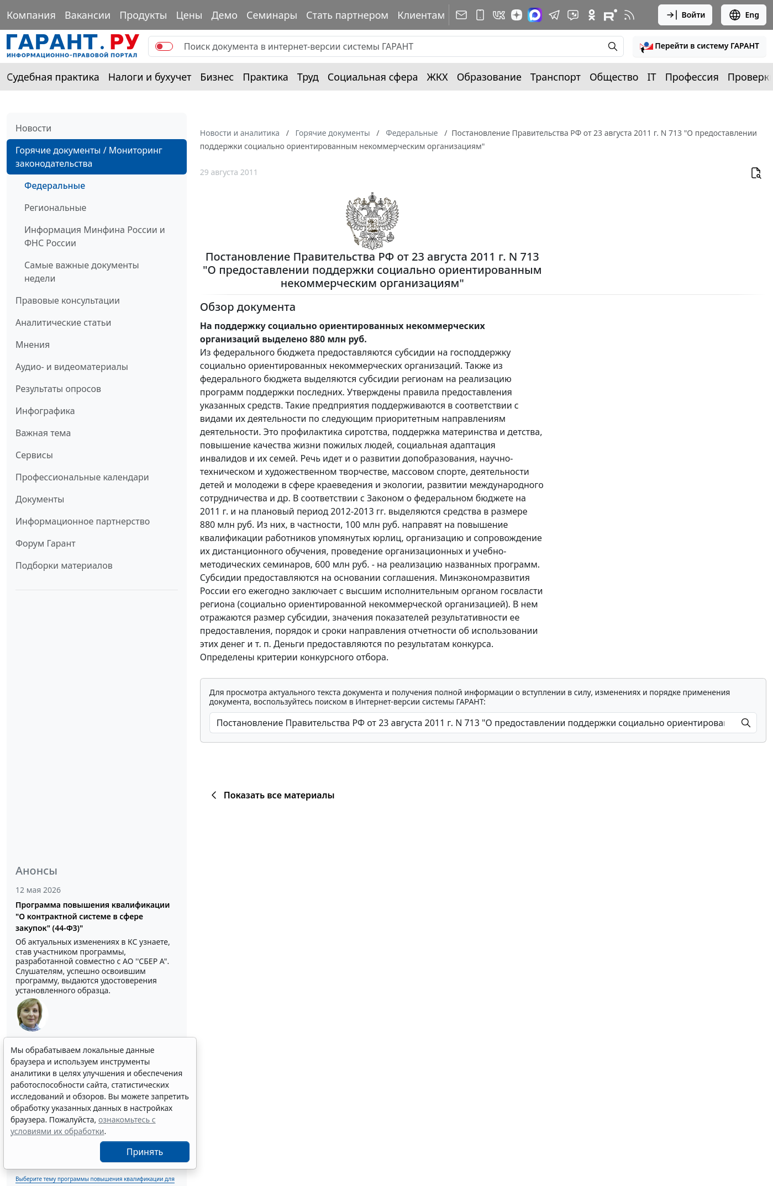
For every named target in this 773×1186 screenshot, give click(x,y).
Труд (308, 76)
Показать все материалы (271, 795)
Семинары (271, 15)
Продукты (143, 15)
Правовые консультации (67, 300)
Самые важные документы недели (81, 271)
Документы (39, 499)
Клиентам (421, 15)
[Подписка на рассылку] (461, 15)
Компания (31, 15)
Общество (614, 76)
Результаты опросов (58, 389)
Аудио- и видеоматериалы (71, 367)
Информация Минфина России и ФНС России (94, 236)
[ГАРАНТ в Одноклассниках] (591, 15)
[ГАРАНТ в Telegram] (554, 15)
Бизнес (217, 76)
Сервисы (34, 455)
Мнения (32, 344)
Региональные (55, 208)
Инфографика (45, 411)
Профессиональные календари (82, 477)
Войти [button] (685, 15)
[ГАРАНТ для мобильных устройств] (480, 15)
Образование (489, 76)
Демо (224, 15)
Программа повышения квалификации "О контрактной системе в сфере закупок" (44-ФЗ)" (92, 916)
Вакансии (88, 15)
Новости (33, 128)
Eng (743, 15)
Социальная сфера (373, 76)
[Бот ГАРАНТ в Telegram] (573, 15)
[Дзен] (516, 14)
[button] (699, 46)
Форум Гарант (45, 543)
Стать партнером (347, 15)
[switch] (164, 46)
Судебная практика (53, 76)
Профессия (692, 76)
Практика (265, 76)
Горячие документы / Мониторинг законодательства (88, 157)
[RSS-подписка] (629, 15)
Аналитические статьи (63, 322)
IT (652, 76)
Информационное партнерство (82, 521)
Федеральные (54, 185)
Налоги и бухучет (150, 76)
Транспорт (555, 76)
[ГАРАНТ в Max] (535, 15)
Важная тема (43, 433)
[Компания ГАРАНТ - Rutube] (610, 15)
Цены (189, 15)
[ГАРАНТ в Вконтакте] (499, 15)
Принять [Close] (145, 1152)
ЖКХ (437, 76)
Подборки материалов (64, 565)
